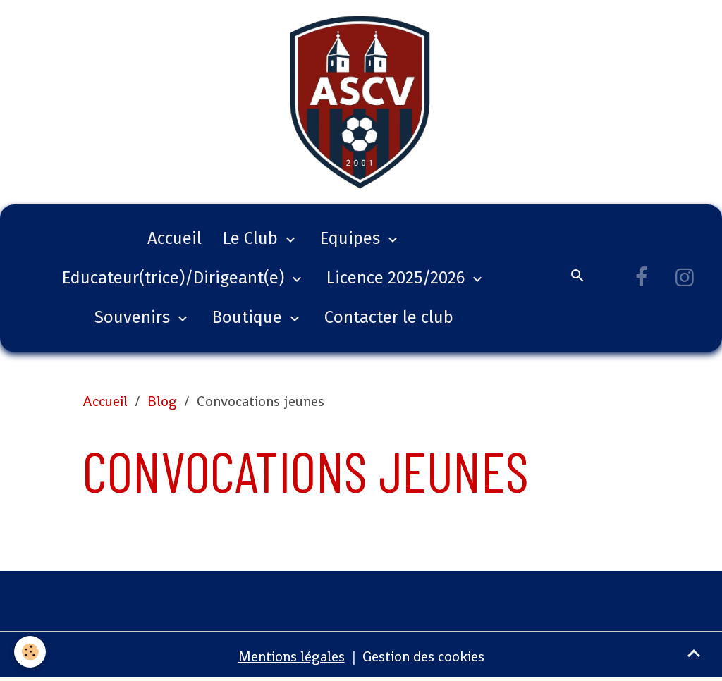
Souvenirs (134, 317)
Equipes (352, 238)
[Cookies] (30, 652)
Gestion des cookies (423, 656)
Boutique (249, 317)
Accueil (174, 238)
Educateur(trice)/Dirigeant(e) (175, 278)
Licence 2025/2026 (397, 278)
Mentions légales (291, 656)
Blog (162, 401)
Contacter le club (388, 317)
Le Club (252, 238)
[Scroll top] (693, 652)
